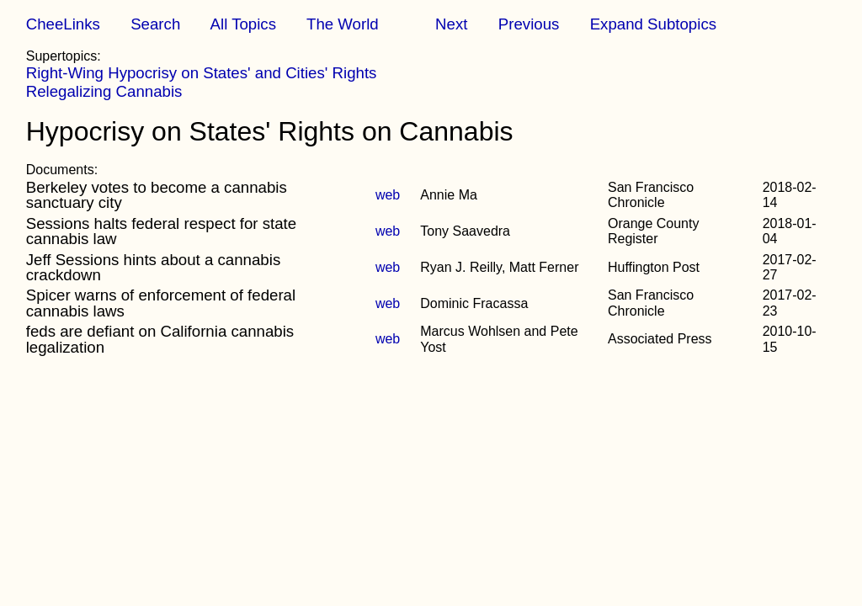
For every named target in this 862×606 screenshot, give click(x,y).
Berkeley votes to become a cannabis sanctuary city (156, 194)
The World (342, 24)
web (387, 195)
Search (155, 24)
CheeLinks (63, 24)
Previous (529, 24)
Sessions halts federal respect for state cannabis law (161, 231)
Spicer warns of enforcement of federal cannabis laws (160, 302)
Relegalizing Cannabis (104, 91)
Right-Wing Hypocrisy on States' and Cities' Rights (201, 73)
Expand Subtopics (653, 24)
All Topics (243, 24)
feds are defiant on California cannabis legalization (160, 338)
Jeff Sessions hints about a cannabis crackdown (153, 267)
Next (451, 24)
